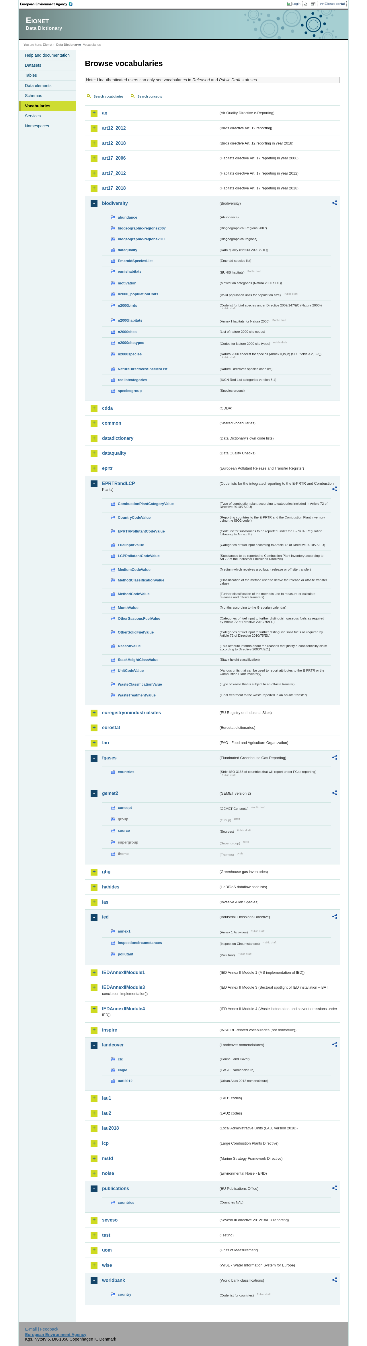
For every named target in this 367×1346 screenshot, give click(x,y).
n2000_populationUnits (138, 294)
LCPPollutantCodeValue (139, 556)
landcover (113, 1044)
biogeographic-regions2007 (142, 228)
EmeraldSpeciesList (135, 261)
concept (125, 807)
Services (33, 116)
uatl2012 (125, 1081)
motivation (127, 283)
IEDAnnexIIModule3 (123, 987)
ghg (106, 871)
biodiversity (115, 203)
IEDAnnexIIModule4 (123, 1008)
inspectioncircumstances (140, 943)
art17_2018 (114, 188)
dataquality (127, 250)
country (124, 1294)
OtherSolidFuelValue (136, 632)
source (124, 830)
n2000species (130, 354)
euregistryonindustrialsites (131, 712)
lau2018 (110, 1128)
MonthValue (128, 607)
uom (107, 1250)
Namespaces (37, 126)
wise (107, 1265)
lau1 (106, 1098)
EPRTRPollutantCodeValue (141, 531)
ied (105, 917)
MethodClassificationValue (141, 580)
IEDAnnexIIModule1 (123, 972)
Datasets (33, 65)
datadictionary (117, 438)
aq (105, 112)
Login (296, 3)
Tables (31, 75)
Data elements (38, 85)
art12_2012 (114, 128)
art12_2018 (114, 143)
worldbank (113, 1280)
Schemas (33, 95)
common (111, 423)
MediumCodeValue (134, 569)
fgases (109, 757)
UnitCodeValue (131, 670)
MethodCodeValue (134, 594)
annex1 (124, 931)
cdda (107, 408)
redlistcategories (132, 380)
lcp (105, 1143)
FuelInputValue (131, 545)
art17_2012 (114, 173)
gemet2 (110, 793)
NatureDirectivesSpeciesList (142, 369)
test (106, 1235)
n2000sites (127, 332)
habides (110, 886)
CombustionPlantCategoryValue (146, 504)
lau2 (106, 1113)
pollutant (125, 954)
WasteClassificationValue (140, 684)
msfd (107, 1158)
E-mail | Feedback (41, 1329)
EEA (48, 4)
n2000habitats (130, 320)
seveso (110, 1220)
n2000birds (127, 305)
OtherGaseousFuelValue (139, 618)
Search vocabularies (108, 96)
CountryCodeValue (134, 517)
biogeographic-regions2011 (142, 239)
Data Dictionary (67, 44)
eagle (122, 1070)
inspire (109, 1030)
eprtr (107, 468)
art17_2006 (114, 158)
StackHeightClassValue (138, 660)
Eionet (47, 44)
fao (105, 742)
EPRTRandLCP (118, 483)
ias (105, 902)
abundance (127, 217)
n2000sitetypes (131, 343)
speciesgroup (130, 391)
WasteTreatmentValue (137, 695)
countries (126, 772)
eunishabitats (130, 271)
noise (108, 1173)
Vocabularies (37, 106)
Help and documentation (47, 55)
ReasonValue (129, 646)
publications (115, 1188)
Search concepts (149, 96)
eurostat (111, 727)
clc (120, 1059)
